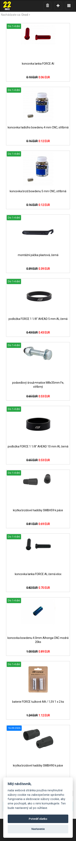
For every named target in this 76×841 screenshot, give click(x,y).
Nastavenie (38, 829)
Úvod (24, 14)
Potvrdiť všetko (38, 818)
